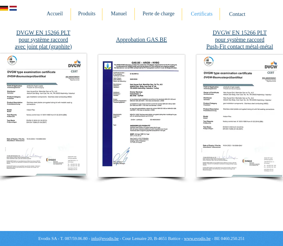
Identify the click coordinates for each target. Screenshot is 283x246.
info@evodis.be (105, 238)
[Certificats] (201, 14)
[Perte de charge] (158, 14)
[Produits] (87, 14)
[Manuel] (119, 14)
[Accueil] (55, 14)
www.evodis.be (197, 238)
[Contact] (237, 14)
